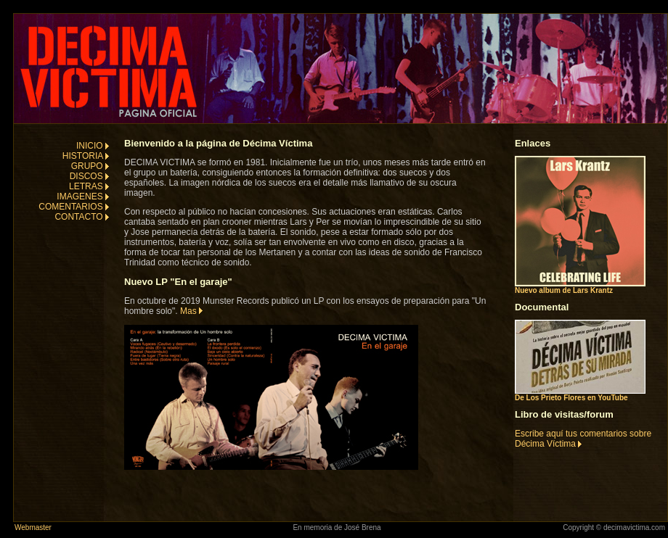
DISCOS (89, 176)
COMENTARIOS (73, 207)
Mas (191, 311)
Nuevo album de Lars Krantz (580, 287)
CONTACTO (81, 217)
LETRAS (89, 186)
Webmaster (33, 527)
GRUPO (90, 166)
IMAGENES (83, 196)
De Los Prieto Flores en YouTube (580, 394)
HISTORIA (85, 156)
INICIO (92, 146)
